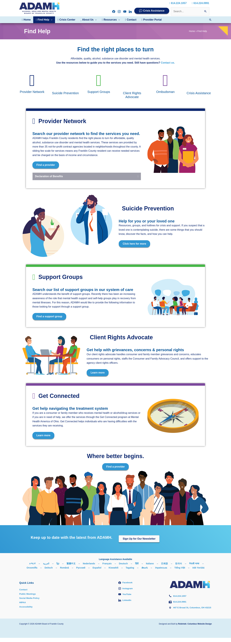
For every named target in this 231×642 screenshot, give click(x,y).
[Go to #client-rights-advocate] (132, 81)
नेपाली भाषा (194, 563)
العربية (46, 563)
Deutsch (123, 563)
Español (97, 567)
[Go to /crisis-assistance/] (199, 81)
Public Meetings (27, 594)
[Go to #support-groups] (99, 80)
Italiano (150, 563)
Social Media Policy (29, 598)
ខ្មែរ (57, 563)
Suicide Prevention (65, 93)
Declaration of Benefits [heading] (49, 176)
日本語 (164, 563)
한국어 (178, 563)
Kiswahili (113, 567)
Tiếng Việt (179, 567)
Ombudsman (165, 92)
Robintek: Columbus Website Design (195, 628)
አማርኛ (32, 563)
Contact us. (168, 62)
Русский (80, 567)
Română (64, 567)
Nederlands (89, 563)
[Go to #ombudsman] (165, 80)
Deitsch (49, 567)
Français (107, 563)
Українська (161, 567)
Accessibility (26, 606)
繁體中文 (71, 563)
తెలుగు (144, 567)
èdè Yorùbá (198, 567)
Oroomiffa (32, 567)
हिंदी (137, 563)
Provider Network (32, 92)
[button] (50, 19)
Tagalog (130, 567)
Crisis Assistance (153, 10)
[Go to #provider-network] (32, 80)
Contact (23, 589)
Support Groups (98, 92)
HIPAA (22, 602)
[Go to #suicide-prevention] (65, 81)
